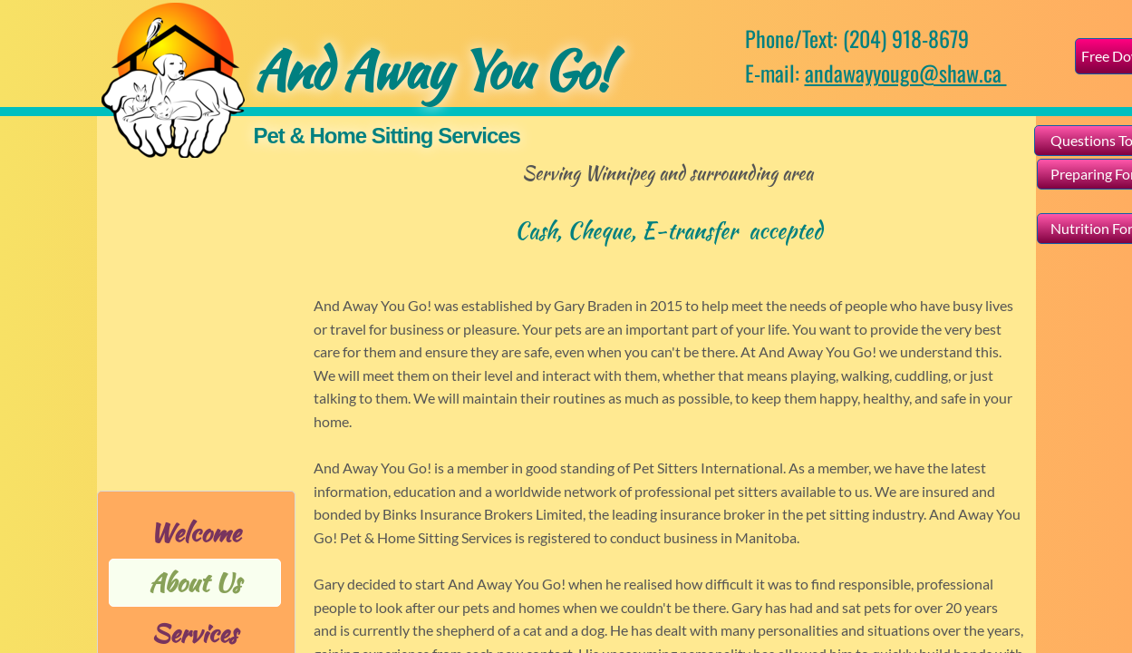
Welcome (195, 532)
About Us (195, 582)
